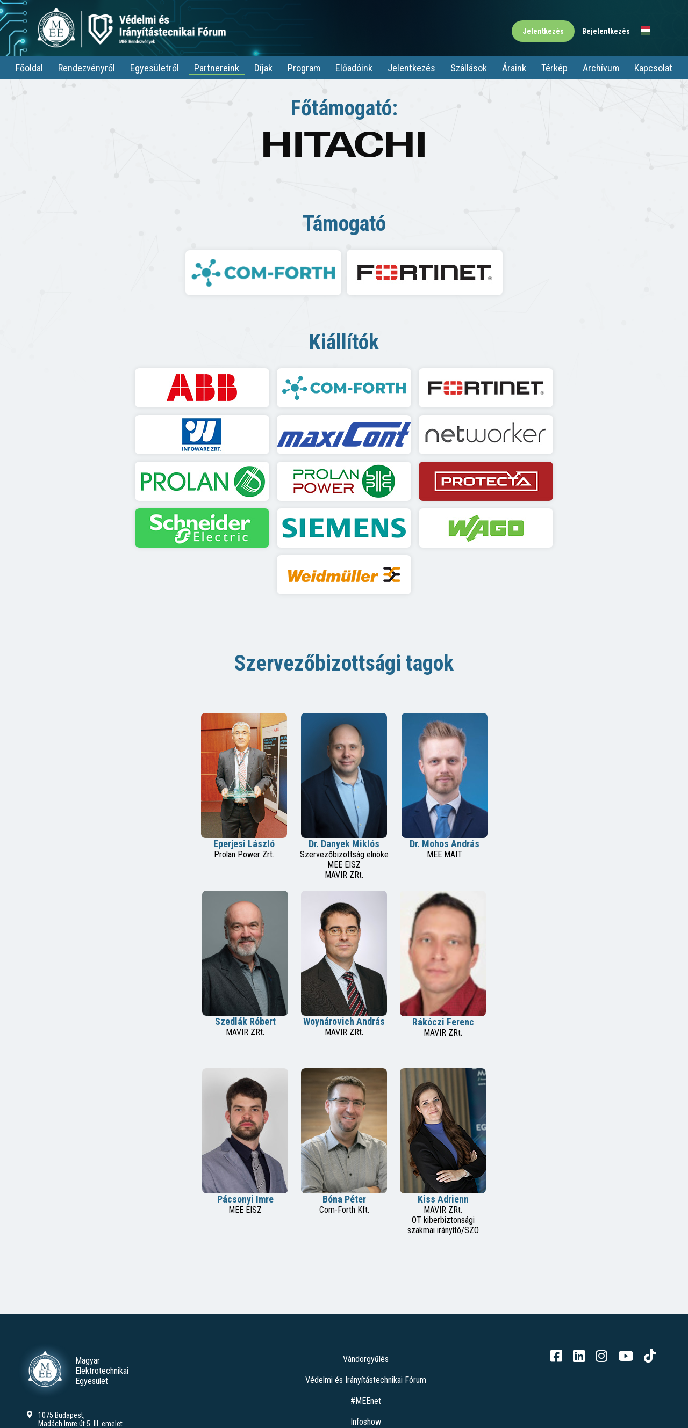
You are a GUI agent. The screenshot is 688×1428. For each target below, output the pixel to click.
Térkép (554, 68)
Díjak (263, 68)
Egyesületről (154, 68)
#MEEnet (365, 1401)
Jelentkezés (543, 31)
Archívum (601, 68)
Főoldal (29, 68)
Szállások (468, 68)
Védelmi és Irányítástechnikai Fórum (365, 1380)
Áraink (514, 68)
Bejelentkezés (606, 31)
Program (304, 68)
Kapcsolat (653, 68)
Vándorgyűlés (366, 1359)
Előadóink (353, 68)
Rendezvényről (86, 68)
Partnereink (216, 68)
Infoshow (365, 1422)
